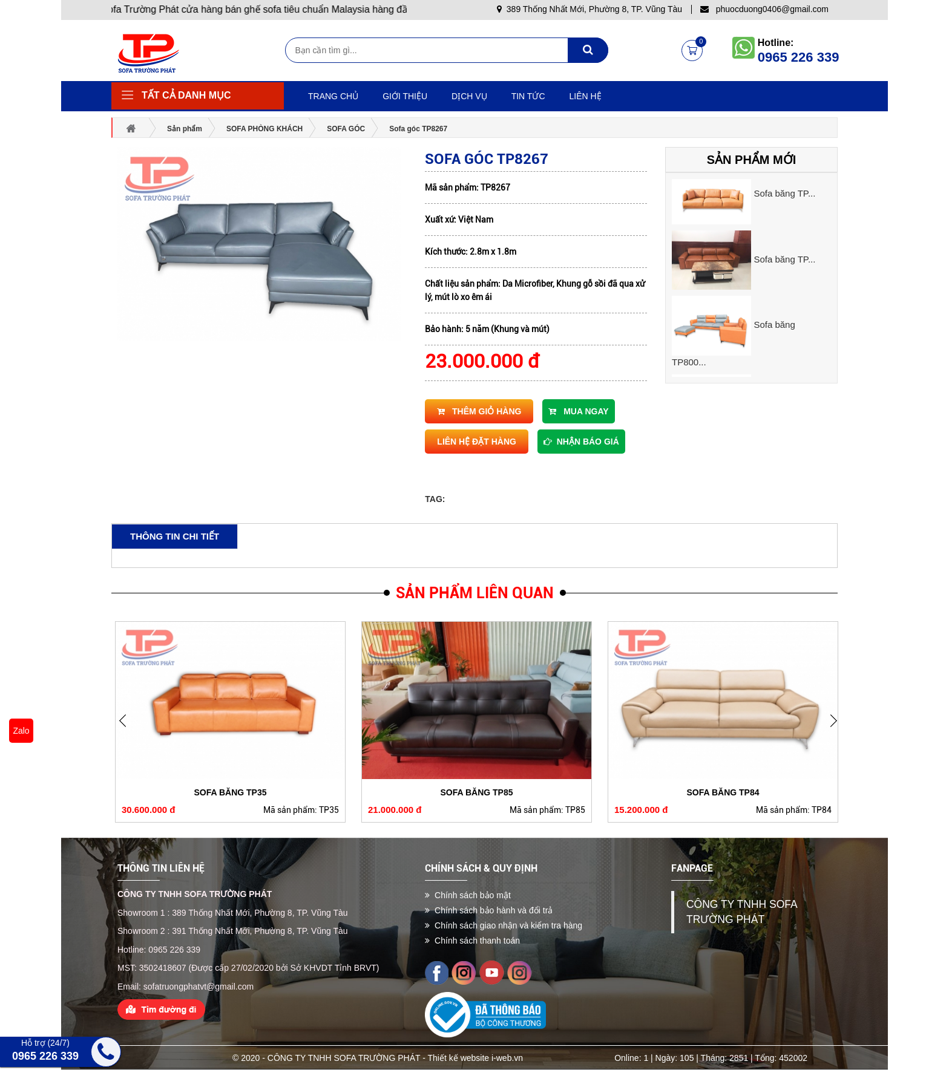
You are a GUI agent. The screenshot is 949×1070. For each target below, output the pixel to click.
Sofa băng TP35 (230, 792)
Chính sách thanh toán (472, 940)
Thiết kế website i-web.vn (476, 1058)
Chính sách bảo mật (468, 895)
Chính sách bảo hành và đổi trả (489, 910)
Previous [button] (838, 729)
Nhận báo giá (581, 441)
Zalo (21, 731)
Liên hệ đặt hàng (476, 441)
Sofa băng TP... (784, 193)
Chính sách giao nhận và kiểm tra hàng (503, 925)
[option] (751, 194)
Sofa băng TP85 (476, 792)
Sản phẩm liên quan (475, 593)
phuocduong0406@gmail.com (764, 9)
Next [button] (126, 729)
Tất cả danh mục (186, 95)
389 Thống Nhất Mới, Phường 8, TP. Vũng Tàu (589, 9)
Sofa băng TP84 (722, 792)
